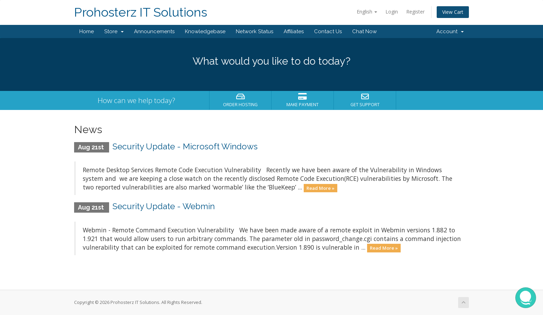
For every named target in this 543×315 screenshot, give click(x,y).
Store (114, 31)
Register (415, 11)
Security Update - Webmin (164, 206)
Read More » (320, 188)
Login (391, 11)
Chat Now (364, 31)
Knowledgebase (205, 31)
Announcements (154, 31)
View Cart (452, 12)
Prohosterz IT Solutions (140, 12)
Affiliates (294, 31)
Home (86, 31)
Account (450, 31)
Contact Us (328, 31)
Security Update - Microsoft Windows (185, 146)
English (367, 11)
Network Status (254, 31)
